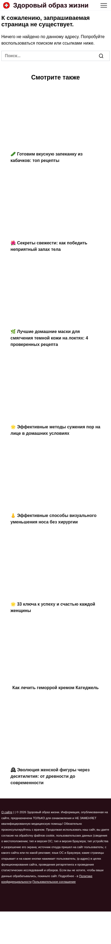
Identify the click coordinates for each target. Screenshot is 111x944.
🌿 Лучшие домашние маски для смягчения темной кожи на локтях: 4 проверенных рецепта (49, 338)
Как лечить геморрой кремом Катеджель (55, 687)
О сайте (6, 812)
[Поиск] (101, 56)
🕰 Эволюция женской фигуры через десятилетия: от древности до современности (49, 776)
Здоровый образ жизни (50, 5)
